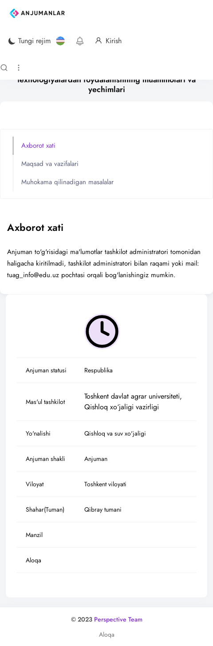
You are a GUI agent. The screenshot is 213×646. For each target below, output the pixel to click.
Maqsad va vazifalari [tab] (50, 164)
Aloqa (106, 634)
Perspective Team (118, 619)
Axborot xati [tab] (38, 145)
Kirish (108, 41)
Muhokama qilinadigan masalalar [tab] (67, 182)
